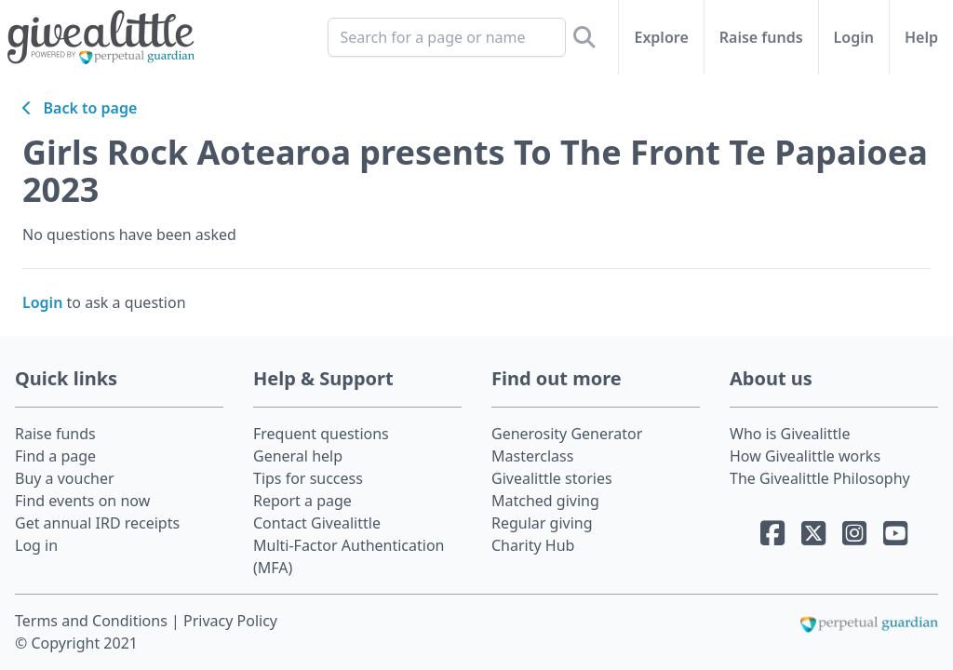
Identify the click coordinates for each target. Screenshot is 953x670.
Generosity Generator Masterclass (566, 444)
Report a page (302, 500)
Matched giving (545, 500)
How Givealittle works (805, 456)
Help (921, 37)
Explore (661, 37)
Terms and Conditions (93, 620)
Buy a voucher (64, 478)
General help (297, 456)
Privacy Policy (230, 620)
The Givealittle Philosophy (820, 478)
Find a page (55, 456)
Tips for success (308, 478)
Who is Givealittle (790, 433)
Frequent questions (321, 433)
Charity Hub (532, 545)
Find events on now (82, 500)
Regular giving (542, 523)
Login (854, 37)
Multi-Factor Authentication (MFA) (349, 556)
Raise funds (761, 37)
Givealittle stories (551, 478)
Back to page (79, 108)
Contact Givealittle (317, 523)
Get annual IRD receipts (97, 523)
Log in (36, 545)
